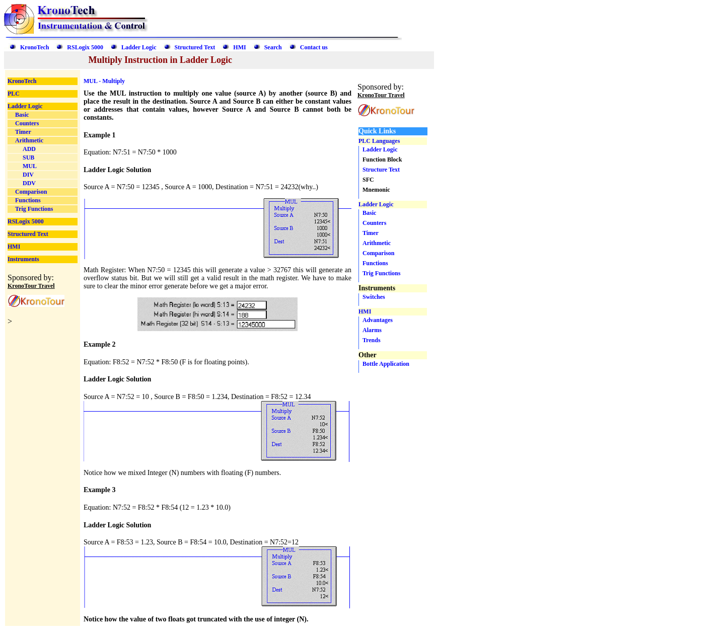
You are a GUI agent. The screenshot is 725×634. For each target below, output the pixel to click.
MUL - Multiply (104, 81)
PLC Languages (379, 140)
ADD (29, 148)
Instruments (23, 259)
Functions (28, 200)
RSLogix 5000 (85, 47)
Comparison (31, 191)
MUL (30, 166)
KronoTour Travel (31, 285)
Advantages (377, 320)
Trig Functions (34, 208)
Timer (23, 131)
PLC (14, 93)
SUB (28, 157)
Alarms (372, 330)
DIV (28, 174)
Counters (27, 123)
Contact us (314, 47)
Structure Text (381, 169)
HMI (239, 47)
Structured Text (195, 47)
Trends (371, 340)
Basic (22, 114)
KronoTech (34, 47)
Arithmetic (29, 140)
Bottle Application (385, 363)
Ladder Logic (138, 47)
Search (273, 47)
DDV (29, 183)
